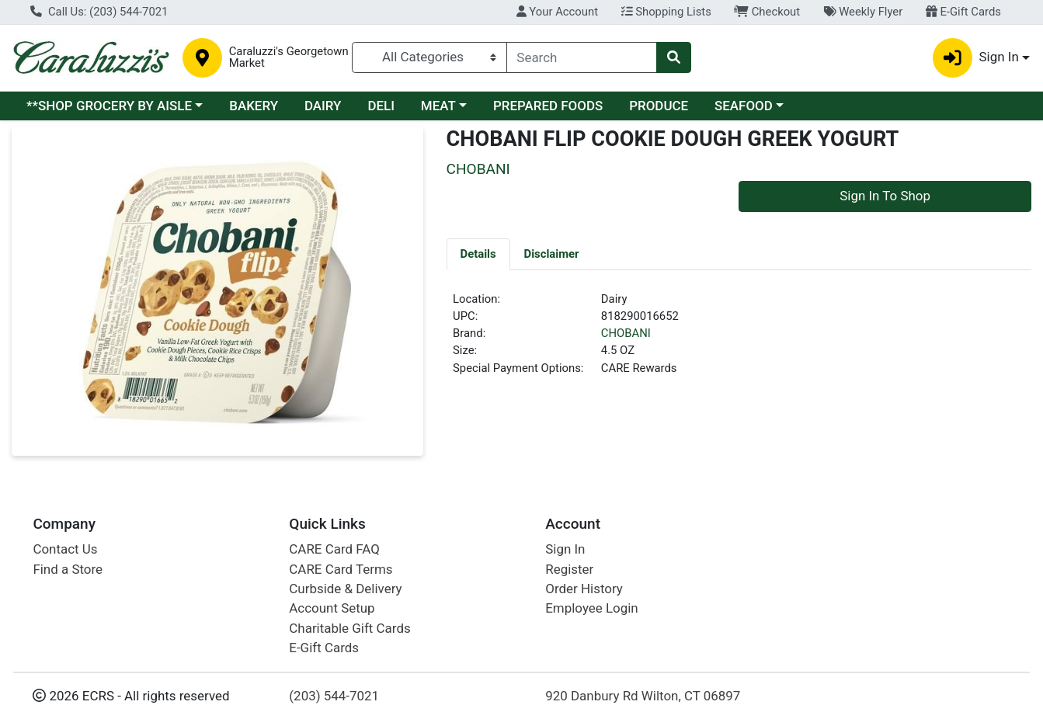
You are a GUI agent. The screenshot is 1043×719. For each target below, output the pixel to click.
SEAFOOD (743, 105)
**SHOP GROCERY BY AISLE (109, 105)
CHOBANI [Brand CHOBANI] (626, 333)
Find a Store (68, 569)
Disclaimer (551, 254)
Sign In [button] (976, 58)
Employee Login (591, 608)
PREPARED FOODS (548, 105)
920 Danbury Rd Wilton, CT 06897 (642, 695)
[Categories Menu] (429, 57)
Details (478, 254)
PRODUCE (658, 105)
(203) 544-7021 (334, 695)
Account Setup (331, 608)
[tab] (478, 253)
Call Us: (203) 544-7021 (99, 12)
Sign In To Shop (885, 195)
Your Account (557, 12)
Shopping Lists (666, 12)
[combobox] (582, 57)
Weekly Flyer (862, 12)
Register (569, 569)
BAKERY (253, 105)
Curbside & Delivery (345, 588)
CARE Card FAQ (334, 549)
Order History (584, 588)
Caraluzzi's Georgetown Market (289, 57)
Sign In (565, 549)
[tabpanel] (739, 340)
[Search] (582, 57)
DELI (381, 105)
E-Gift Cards (963, 12)
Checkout (767, 12)
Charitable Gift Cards (349, 628)
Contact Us (65, 549)
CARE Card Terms (340, 569)
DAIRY (323, 105)
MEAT (438, 105)
